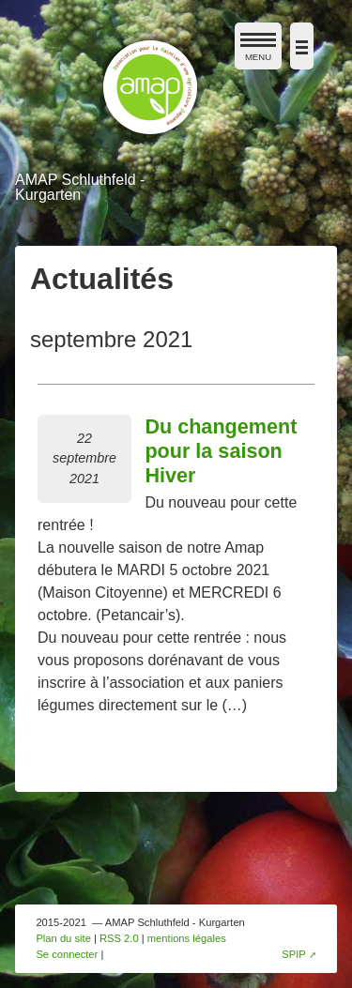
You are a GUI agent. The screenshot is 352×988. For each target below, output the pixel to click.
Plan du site (63, 938)
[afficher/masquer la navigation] (302, 46)
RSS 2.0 (119, 938)
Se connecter (67, 954)
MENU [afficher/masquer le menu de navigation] (258, 50)
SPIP (294, 954)
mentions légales (186, 938)
